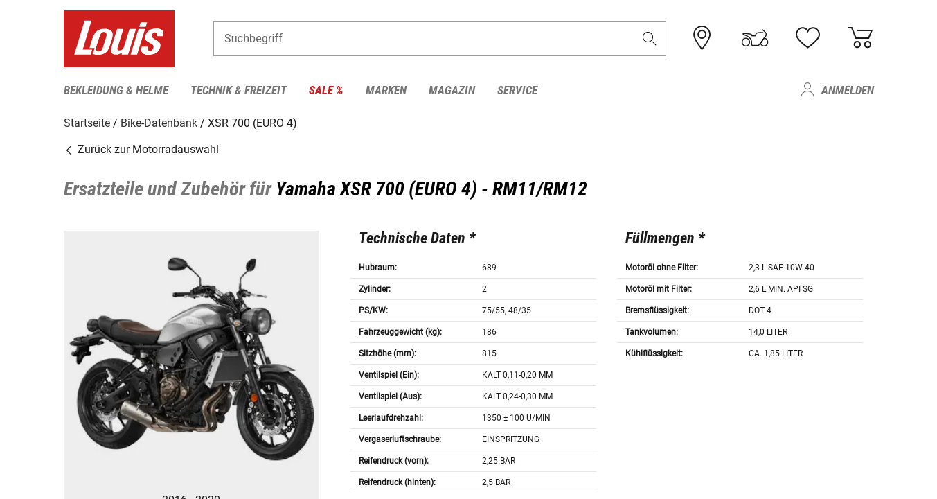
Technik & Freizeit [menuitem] (238, 90)
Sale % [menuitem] (326, 90)
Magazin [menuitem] (452, 90)
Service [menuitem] (517, 90)
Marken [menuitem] (386, 90)
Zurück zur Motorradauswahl (141, 148)
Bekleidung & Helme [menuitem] (116, 90)
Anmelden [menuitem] (847, 90)
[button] (649, 39)
